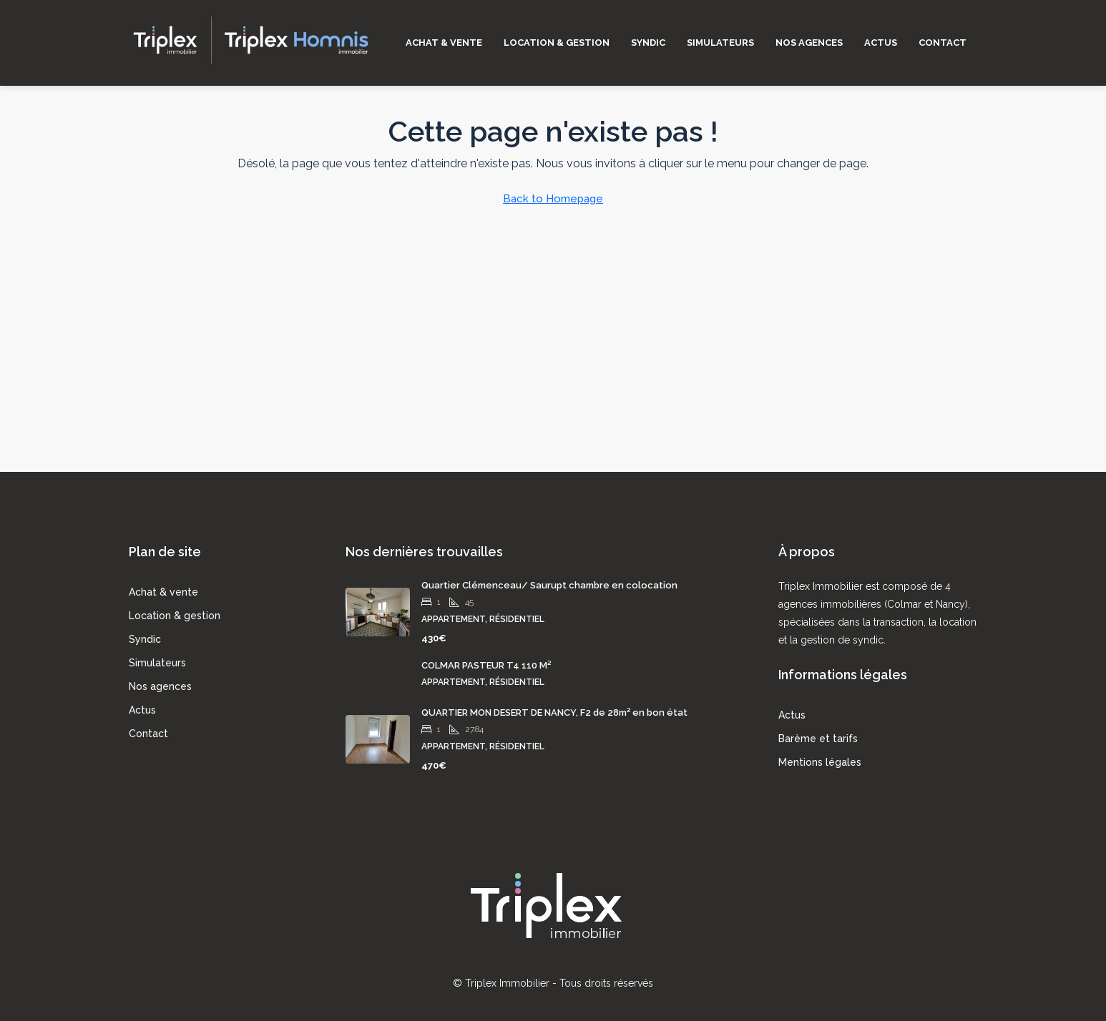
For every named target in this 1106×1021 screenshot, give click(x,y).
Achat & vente (444, 42)
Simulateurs (720, 42)
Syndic (648, 42)
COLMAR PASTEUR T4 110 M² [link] (486, 665)
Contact (942, 42)
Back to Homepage (553, 198)
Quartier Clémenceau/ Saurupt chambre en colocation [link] (549, 585)
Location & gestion (557, 42)
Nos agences (809, 42)
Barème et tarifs (818, 738)
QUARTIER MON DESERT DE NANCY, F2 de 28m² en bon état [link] (554, 712)
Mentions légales (819, 762)
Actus (880, 42)
